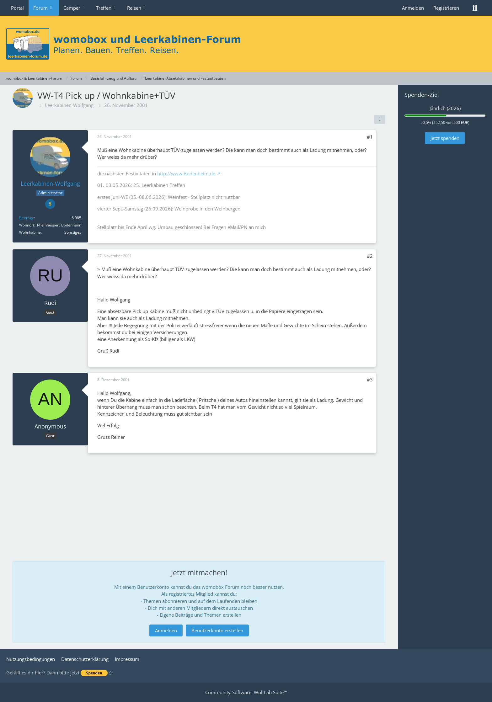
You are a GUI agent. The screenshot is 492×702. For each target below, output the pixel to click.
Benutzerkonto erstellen (217, 630)
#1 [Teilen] (370, 137)
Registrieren (446, 8)
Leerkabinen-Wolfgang (69, 105)
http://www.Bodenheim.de (186, 173)
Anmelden (413, 8)
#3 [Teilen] (370, 379)
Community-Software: (246, 692)
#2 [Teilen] (370, 256)
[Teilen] (379, 119)
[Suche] (475, 8)
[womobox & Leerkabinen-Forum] (246, 44)
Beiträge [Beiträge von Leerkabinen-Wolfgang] (26, 218)
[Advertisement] (199, 503)
